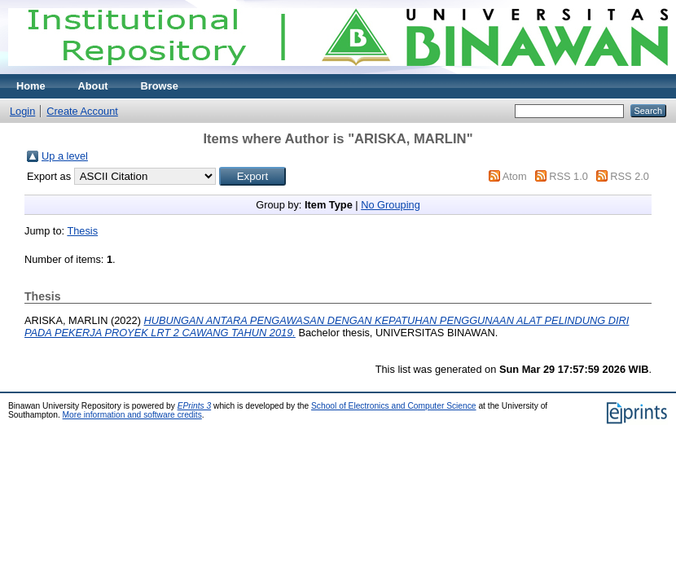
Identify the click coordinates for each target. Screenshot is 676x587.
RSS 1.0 (568, 176)
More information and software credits (132, 414)
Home (31, 86)
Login (22, 111)
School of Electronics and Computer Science (393, 405)
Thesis (82, 231)
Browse (159, 86)
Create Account (82, 111)
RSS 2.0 (629, 176)
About (93, 86)
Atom (515, 176)
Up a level (65, 156)
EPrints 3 (195, 405)
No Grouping (390, 205)
